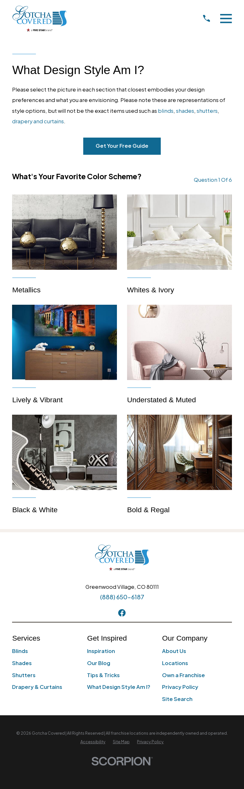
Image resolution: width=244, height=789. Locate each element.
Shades (22, 663)
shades (185, 110)
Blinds (20, 651)
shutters (207, 110)
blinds (165, 110)
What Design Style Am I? (118, 687)
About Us (174, 651)
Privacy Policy (180, 687)
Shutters (24, 675)
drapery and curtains (38, 121)
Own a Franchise (183, 675)
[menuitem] (92, 742)
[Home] (39, 18)
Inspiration (101, 651)
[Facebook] (121, 612)
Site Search (177, 699)
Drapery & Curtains (37, 687)
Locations (175, 663)
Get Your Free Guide (122, 145)
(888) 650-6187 (122, 597)
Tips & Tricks (103, 675)
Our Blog (98, 663)
